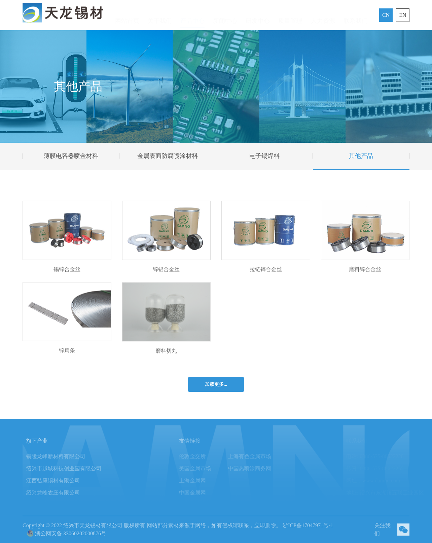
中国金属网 (198, 493)
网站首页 (127, 16)
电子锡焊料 (264, 155)
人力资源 (323, 16)
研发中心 (258, 16)
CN (386, 15)
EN (402, 15)
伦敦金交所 (198, 456)
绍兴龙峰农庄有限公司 (57, 493)
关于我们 (160, 16)
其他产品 (361, 155)
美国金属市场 (201, 468)
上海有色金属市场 (255, 456)
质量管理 (290, 16)
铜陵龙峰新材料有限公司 (59, 456)
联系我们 (356, 16)
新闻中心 (225, 16)
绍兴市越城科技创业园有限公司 (67, 468)
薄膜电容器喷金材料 (71, 155)
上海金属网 (198, 480)
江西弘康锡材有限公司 (57, 480)
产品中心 (192, 16)
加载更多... (216, 384)
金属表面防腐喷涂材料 (167, 155)
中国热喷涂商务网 (255, 468)
